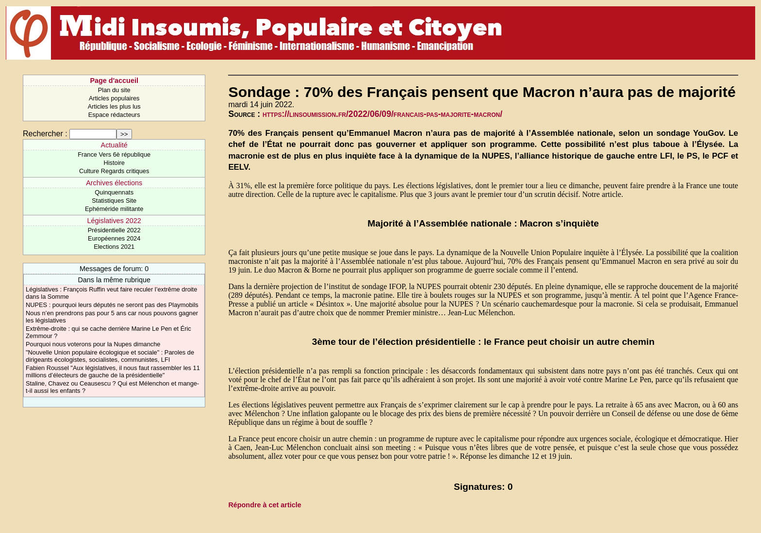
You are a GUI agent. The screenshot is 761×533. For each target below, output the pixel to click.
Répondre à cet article (264, 505)
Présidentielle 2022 (114, 230)
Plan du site (114, 90)
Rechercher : (45, 133)
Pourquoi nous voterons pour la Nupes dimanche (93, 344)
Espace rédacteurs (114, 114)
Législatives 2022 (114, 221)
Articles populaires (114, 98)
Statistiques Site (114, 200)
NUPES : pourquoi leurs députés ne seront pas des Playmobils (112, 304)
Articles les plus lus (114, 106)
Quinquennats (114, 192)
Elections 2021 (114, 246)
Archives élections (114, 183)
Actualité (114, 145)
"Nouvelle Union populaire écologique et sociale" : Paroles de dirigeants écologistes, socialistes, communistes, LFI (110, 356)
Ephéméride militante (114, 208)
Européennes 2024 (114, 238)
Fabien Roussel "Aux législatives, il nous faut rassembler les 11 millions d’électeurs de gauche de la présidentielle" (113, 371)
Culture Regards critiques (114, 171)
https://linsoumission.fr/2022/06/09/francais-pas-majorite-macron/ (382, 114)
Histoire (113, 162)
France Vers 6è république (114, 154)
